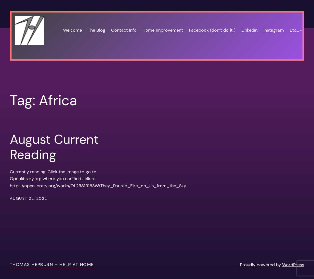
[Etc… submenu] (301, 30)
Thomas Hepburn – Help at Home (52, 264)
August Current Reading (54, 147)
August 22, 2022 (28, 198)
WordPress (293, 265)
